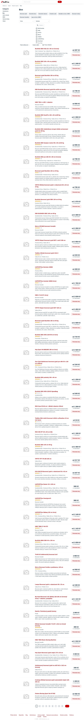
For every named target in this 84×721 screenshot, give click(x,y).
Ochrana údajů (41, 715)
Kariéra (44, 716)
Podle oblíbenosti (24, 45)
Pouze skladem (48, 44)
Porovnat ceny (76, 55)
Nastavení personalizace (52, 715)
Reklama (71, 715)
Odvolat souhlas (64, 715)
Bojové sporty (15, 5)
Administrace (33, 715)
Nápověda (21, 715)
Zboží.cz (5, 5)
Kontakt (39, 716)
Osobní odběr (36, 45)
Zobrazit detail (76, 617)
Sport (9, 5)
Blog (27, 715)
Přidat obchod (13, 715)
